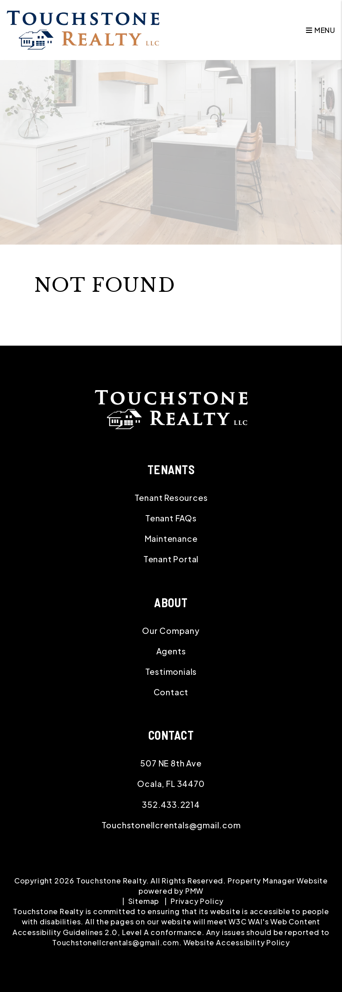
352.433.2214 (171, 804)
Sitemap (143, 901)
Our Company (171, 630)
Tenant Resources (171, 497)
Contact (171, 692)
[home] (83, 29)
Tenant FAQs (171, 518)
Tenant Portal (171, 559)
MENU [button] (320, 30)
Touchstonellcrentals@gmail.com (171, 825)
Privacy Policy (197, 901)
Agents (171, 651)
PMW (194, 890)
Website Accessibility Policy (236, 942)
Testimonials (171, 671)
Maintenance (171, 538)
